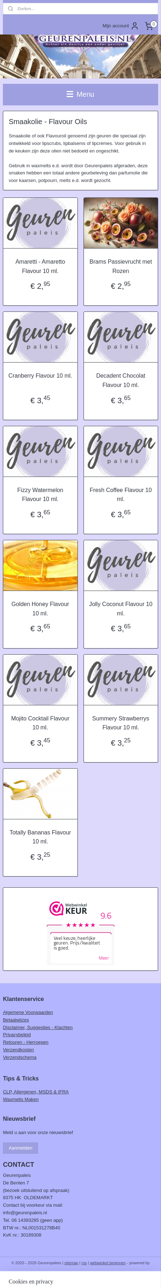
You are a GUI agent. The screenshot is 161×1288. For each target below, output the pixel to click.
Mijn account (121, 26)
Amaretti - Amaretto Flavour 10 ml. (40, 266)
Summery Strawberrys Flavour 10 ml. (120, 723)
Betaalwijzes (16, 1020)
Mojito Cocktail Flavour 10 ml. (40, 723)
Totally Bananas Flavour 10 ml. (40, 837)
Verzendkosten (18, 1049)
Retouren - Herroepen (25, 1042)
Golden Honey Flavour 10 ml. (40, 608)
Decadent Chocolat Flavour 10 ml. (120, 380)
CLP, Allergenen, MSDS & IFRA (36, 1091)
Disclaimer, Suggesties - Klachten (38, 1027)
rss (84, 1263)
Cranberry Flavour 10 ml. (40, 376)
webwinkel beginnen (108, 1263)
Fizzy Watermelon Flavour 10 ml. (40, 494)
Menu (80, 94)
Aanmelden (20, 1148)
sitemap (71, 1263)
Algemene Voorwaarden (28, 1012)
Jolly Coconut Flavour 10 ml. (120, 608)
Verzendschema (19, 1057)
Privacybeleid (17, 1034)
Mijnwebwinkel (80, 1275)
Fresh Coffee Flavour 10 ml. (121, 494)
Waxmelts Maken (21, 1099)
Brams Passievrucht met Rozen (120, 266)
